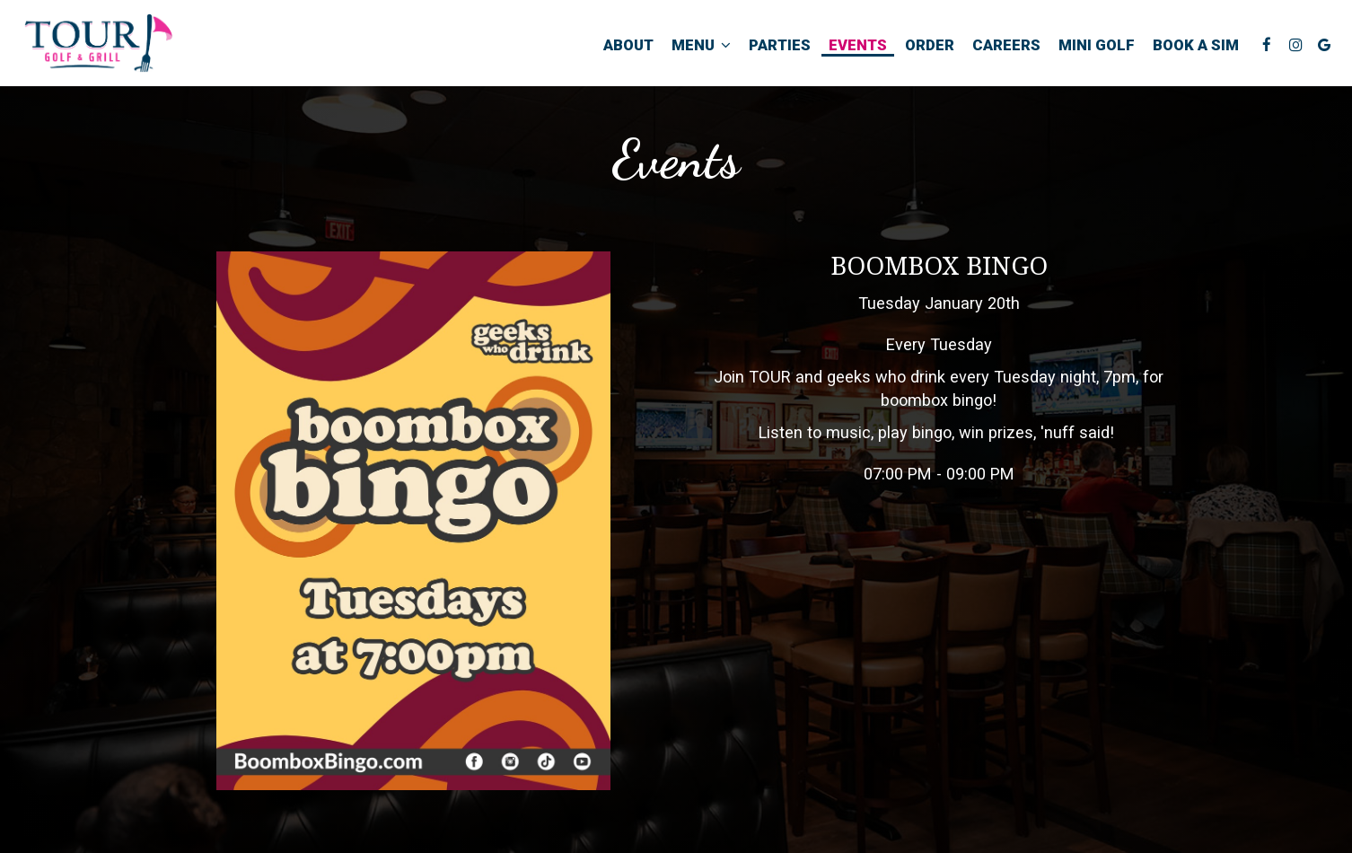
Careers (1006, 45)
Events (858, 45)
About (628, 45)
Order (929, 45)
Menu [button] (701, 45)
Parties (780, 45)
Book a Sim (1196, 45)
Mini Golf (1096, 45)
